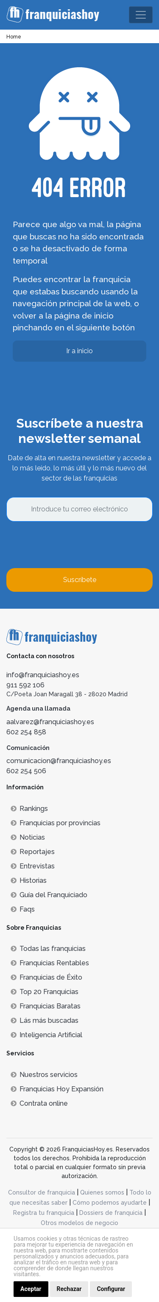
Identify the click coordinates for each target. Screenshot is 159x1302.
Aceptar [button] (31, 1289)
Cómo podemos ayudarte (110, 1202)
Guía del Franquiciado (49, 895)
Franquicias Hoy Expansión (57, 1089)
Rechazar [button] (69, 1289)
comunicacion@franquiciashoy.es (58, 761)
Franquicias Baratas (46, 1006)
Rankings (29, 809)
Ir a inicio (79, 351)
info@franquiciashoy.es (42, 675)
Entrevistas (33, 866)
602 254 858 (26, 732)
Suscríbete (79, 580)
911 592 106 (25, 685)
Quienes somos (102, 1192)
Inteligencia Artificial (46, 1035)
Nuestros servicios (44, 1075)
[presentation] (70, 544)
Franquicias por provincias (55, 823)
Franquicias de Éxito (46, 977)
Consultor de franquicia (41, 1192)
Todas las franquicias (48, 949)
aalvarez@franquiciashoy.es (50, 722)
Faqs (23, 909)
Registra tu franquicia (43, 1212)
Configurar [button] (111, 1289)
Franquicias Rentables (50, 963)
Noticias (28, 837)
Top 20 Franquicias (44, 992)
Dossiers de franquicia (110, 1212)
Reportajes (33, 852)
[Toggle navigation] (141, 14)
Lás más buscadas (44, 1020)
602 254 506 (26, 771)
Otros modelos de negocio (79, 1223)
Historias (29, 880)
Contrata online (39, 1103)
